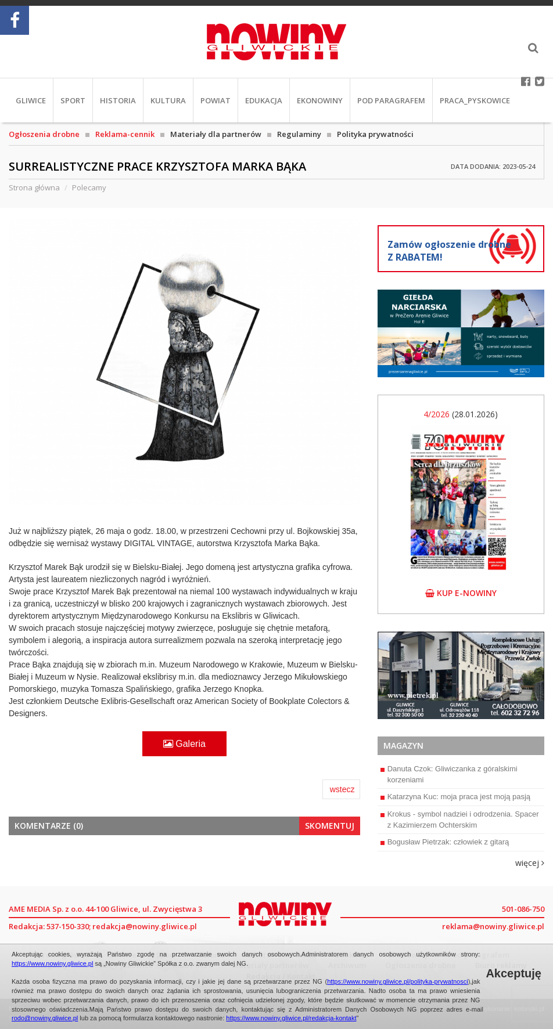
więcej (529, 862)
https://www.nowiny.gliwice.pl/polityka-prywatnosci (397, 981)
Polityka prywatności (375, 134)
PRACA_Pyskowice (475, 100)
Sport (72, 100)
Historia (118, 100)
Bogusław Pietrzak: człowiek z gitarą (444, 841)
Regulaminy (299, 134)
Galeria (184, 744)
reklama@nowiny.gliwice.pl (493, 926)
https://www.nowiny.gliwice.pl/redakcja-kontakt (291, 1017)
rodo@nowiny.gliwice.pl (45, 1017)
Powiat (215, 100)
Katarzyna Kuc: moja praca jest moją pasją (455, 796)
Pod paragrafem (391, 100)
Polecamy (89, 187)
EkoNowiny (320, 100)
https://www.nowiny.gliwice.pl (52, 963)
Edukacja (263, 100)
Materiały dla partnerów (215, 134)
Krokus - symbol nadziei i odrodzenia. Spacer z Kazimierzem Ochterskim (459, 819)
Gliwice (31, 100)
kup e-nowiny (461, 592)
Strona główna (34, 187)
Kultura (168, 100)
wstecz (342, 789)
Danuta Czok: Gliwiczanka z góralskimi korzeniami (449, 774)
